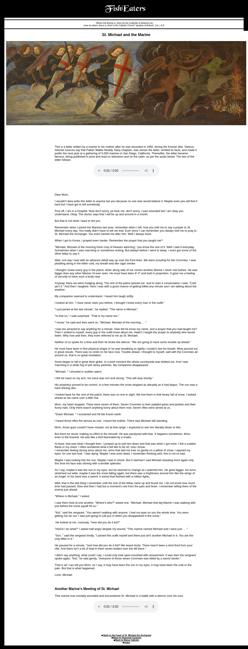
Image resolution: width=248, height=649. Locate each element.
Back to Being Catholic (127, 640)
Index (127, 642)
